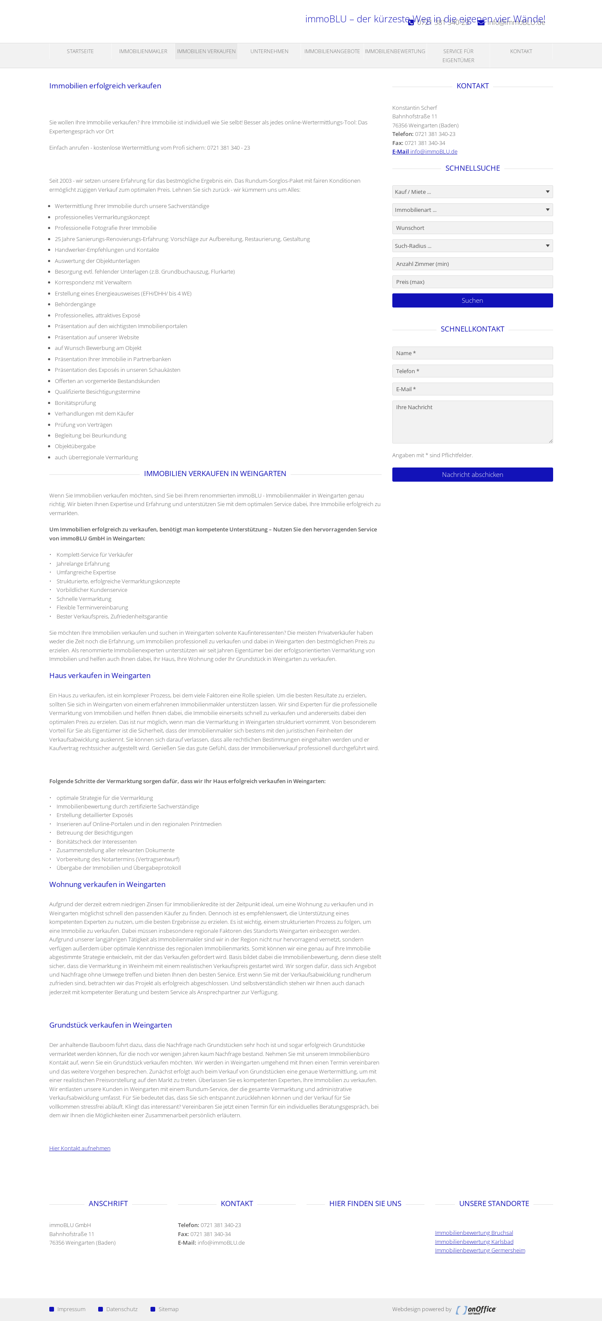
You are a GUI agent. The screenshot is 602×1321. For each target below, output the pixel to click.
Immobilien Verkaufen (206, 51)
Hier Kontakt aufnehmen (80, 1148)
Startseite (80, 51)
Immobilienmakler (143, 51)
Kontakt (521, 51)
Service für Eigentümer (458, 55)
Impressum (67, 1309)
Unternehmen (269, 51)
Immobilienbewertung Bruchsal (474, 1233)
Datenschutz (118, 1309)
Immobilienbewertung (395, 51)
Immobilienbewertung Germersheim (480, 1250)
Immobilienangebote (332, 51)
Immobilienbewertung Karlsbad (474, 1242)
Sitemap (164, 1309)
